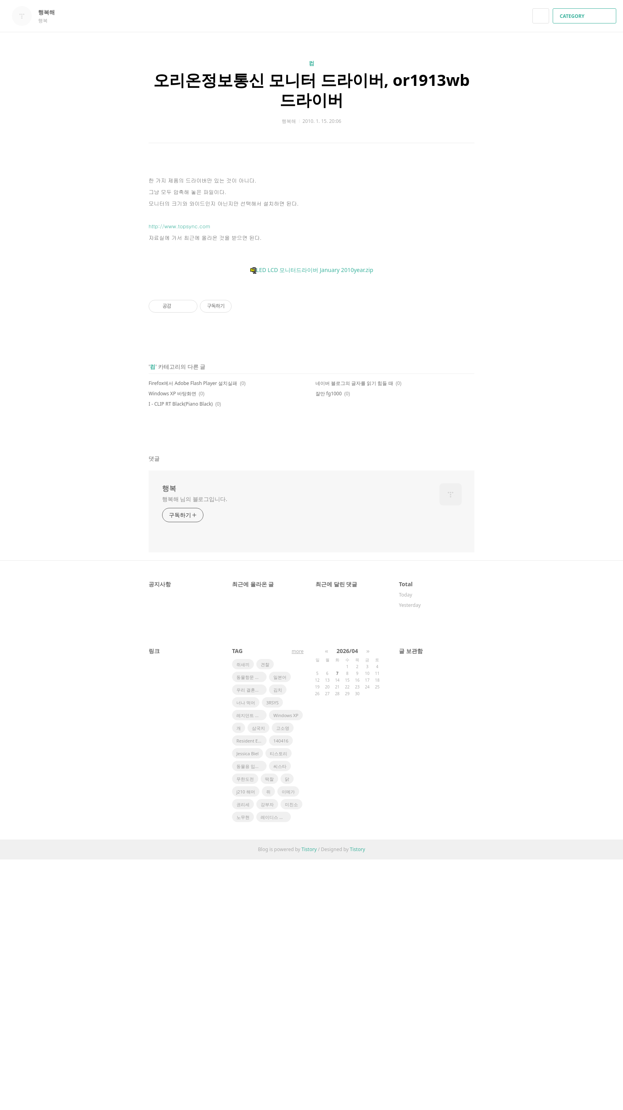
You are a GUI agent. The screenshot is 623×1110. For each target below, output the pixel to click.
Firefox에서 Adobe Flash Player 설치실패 (193, 633)
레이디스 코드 (274, 1068)
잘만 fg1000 (328, 644)
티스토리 (278, 1004)
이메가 (288, 1042)
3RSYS (272, 953)
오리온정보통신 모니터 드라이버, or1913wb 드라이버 (311, 90)
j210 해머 (245, 1042)
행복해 (50, 12)
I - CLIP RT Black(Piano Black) (181, 654)
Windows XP (285, 966)
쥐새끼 (243, 915)
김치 (277, 940)
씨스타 (279, 1017)
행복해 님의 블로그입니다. (194, 749)
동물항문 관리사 (251, 928)
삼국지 (258, 979)
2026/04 (347, 901)
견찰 (265, 915)
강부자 (267, 1055)
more (298, 901)
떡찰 (269, 1029)
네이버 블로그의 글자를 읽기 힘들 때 (354, 633)
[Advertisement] (311, 238)
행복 (169, 738)
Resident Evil (249, 991)
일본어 (279, 928)
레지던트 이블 (250, 966)
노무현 (243, 1068)
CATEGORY (585, 16)
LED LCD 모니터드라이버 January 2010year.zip (311, 409)
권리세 (243, 1055)
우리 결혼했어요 (251, 940)
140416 (280, 991)
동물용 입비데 (250, 1017)
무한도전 (245, 1029)
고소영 (282, 979)
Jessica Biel (247, 1004)
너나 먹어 (245, 953)
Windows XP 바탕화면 (172, 644)
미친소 (291, 1055)
